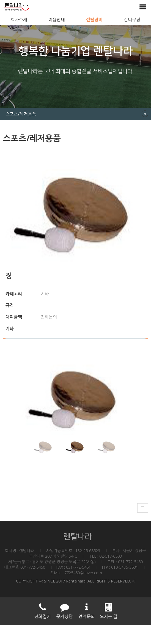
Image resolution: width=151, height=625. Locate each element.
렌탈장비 (94, 20)
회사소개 (19, 20)
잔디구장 (132, 20)
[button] (141, 394)
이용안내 (56, 20)
